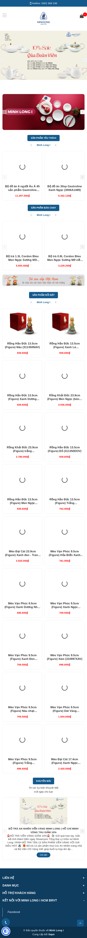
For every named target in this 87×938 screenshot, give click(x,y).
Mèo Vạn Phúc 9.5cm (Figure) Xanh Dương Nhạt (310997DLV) (22, 607)
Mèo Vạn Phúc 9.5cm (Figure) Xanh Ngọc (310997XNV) (64, 607)
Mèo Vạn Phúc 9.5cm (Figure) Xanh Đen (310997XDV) (22, 659)
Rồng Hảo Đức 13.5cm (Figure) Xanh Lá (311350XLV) (65, 347)
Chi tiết (43, 855)
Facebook (14, 912)
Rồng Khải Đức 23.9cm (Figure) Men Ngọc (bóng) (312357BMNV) (64, 399)
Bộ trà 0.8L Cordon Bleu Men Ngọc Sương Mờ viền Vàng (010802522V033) (64, 260)
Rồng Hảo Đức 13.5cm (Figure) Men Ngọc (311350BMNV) (22, 503)
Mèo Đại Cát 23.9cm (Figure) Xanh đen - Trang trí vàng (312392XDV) (22, 555)
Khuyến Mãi (43, 781)
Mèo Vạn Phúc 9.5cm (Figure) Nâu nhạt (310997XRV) (22, 711)
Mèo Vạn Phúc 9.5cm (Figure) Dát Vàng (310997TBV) (64, 711)
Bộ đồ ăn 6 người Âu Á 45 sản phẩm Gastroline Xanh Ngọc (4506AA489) (22, 190)
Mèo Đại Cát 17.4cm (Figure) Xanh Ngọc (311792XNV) (64, 763)
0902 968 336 (49, 3)
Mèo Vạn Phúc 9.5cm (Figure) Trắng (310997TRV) (22, 763)
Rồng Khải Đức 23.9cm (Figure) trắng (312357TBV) (22, 451)
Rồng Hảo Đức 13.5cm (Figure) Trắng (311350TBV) (65, 503)
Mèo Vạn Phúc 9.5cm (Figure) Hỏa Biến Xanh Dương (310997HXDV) (65, 555)
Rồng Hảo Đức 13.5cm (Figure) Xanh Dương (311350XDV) (22, 399)
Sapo (51, 934)
